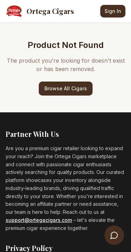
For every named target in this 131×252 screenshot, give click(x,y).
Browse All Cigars (65, 88)
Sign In (112, 11)
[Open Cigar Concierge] (114, 235)
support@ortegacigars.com (39, 220)
